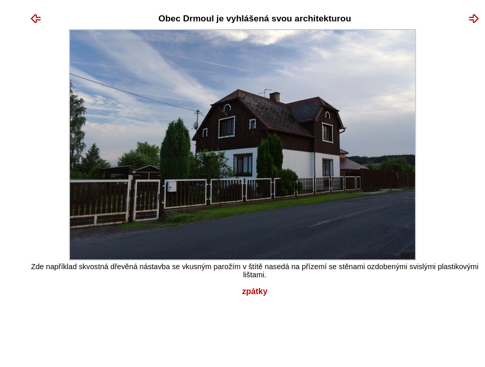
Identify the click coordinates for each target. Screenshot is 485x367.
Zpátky (255, 291)
